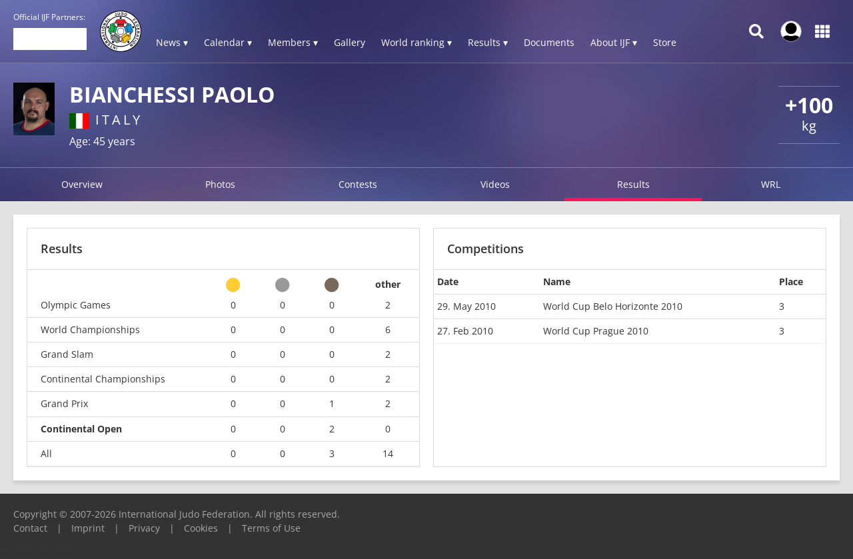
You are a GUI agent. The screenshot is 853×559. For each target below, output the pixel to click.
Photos (220, 184)
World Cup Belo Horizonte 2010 (612, 306)
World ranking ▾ (416, 42)
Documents (549, 42)
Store (664, 42)
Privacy (144, 528)
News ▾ (172, 42)
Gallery (349, 42)
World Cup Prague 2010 (595, 330)
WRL (770, 184)
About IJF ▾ (613, 42)
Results (633, 184)
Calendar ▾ (228, 42)
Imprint (88, 528)
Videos (495, 184)
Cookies (201, 528)
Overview (82, 184)
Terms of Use (271, 528)
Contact (30, 528)
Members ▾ (293, 42)
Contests (358, 184)
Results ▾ (488, 42)
